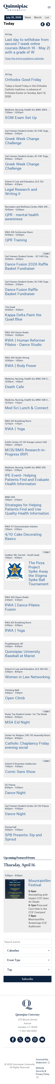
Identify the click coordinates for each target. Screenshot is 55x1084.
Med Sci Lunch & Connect (26, 408)
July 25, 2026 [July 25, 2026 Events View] (13, 17)
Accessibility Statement (43, 1061)
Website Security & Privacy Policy (43, 1071)
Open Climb (15, 698)
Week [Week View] (28, 17)
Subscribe (27, 979)
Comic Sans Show (20, 772)
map (46, 253)
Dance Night (15, 793)
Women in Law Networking (27, 677)
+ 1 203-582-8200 (27, 1031)
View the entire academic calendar (24, 58)
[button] (27, 950)
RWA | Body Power (20, 366)
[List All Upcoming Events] (47, 17)
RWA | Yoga (15, 429)
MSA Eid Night (17, 722)
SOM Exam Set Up (21, 118)
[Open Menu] (49, 7)
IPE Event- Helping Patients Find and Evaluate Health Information (27, 480)
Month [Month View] (38, 17)
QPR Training (16, 240)
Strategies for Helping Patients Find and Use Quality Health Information (27, 509)
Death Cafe (14, 387)
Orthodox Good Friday (23, 80)
